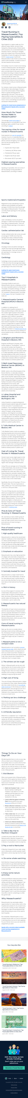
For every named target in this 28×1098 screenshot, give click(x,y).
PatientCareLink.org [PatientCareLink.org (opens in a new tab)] (20, 329)
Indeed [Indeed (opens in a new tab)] (11, 126)
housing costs (13, 507)
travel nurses (9, 57)
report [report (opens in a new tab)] (8, 294)
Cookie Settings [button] (14, 1092)
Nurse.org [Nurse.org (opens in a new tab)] (8, 803)
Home (9, 1078)
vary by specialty (16, 135)
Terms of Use (14, 1085)
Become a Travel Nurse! (14, 1068)
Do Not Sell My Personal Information (14, 1090)
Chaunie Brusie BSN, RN (12, 23)
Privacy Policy (14, 1087)
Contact (21, 1078)
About (15, 1078)
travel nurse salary (14, 120)
